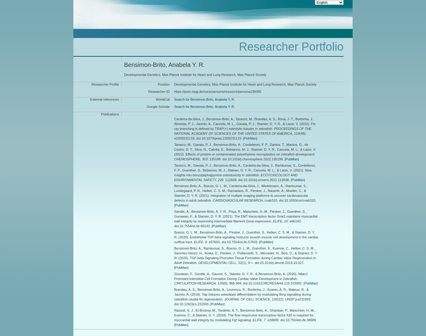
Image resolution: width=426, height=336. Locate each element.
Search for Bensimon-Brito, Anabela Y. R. (204, 99)
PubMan (250, 138)
